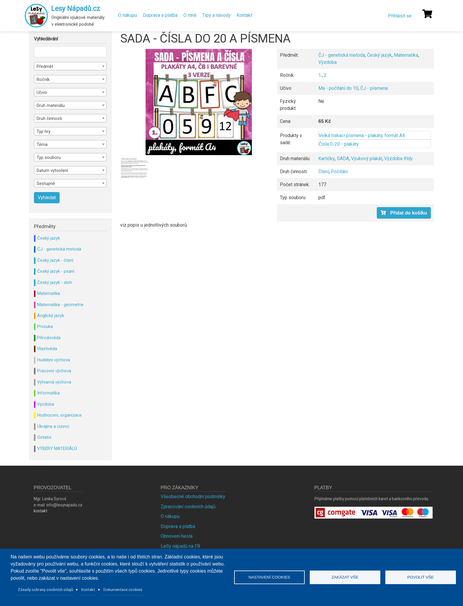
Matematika (406, 55)
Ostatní (44, 437)
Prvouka (45, 326)
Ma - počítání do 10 (338, 88)
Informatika (48, 393)
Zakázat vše (345, 577)
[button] (198, 102)
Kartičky (326, 158)
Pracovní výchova (54, 370)
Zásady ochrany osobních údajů (45, 589)
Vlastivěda (47, 348)
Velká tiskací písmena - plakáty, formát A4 (362, 135)
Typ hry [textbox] (43, 131)
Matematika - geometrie (60, 304)
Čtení (323, 171)
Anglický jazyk (50, 315)
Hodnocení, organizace (59, 415)
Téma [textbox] (42, 144)
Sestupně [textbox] (46, 183)
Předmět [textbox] (45, 66)
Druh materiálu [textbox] (51, 105)
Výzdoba (327, 62)
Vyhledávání (46, 39)
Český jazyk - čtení (55, 260)
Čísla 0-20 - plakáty (339, 144)
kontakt (40, 510)
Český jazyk (379, 55)
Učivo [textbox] (42, 92)
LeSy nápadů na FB (180, 546)
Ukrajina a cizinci (53, 426)
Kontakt (244, 15)
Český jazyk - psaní (55, 271)
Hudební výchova (53, 360)
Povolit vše (420, 577)
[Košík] (427, 13)
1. (320, 75)
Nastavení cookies (269, 577)
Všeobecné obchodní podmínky (193, 496)
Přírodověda (49, 337)
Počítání (339, 171)
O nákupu (127, 15)
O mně (189, 15)
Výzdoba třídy (398, 158)
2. (325, 75)
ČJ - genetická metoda (341, 55)
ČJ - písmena (374, 88)
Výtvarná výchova (54, 382)
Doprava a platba (160, 15)
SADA (343, 158)
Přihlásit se (400, 16)
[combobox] (70, 66)
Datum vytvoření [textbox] (52, 170)
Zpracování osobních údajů (188, 506)
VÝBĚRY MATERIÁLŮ (57, 448)
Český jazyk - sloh (54, 282)
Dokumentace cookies (122, 589)
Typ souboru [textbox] (49, 157)
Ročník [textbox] (43, 79)
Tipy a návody (216, 15)
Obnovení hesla (177, 536)
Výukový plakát (366, 158)
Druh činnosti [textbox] (49, 118)
